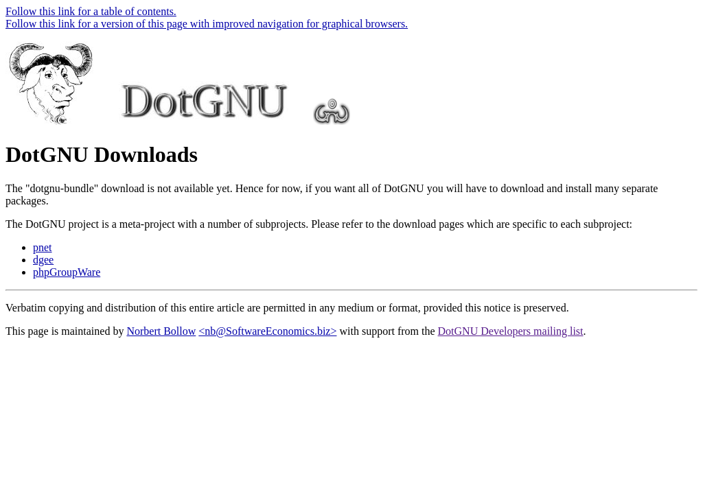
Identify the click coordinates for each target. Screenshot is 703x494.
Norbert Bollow (161, 331)
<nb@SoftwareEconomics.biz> (267, 331)
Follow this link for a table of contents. (90, 11)
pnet (42, 247)
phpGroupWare (66, 272)
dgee (43, 260)
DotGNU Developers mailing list (511, 331)
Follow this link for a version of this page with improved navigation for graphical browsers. (206, 24)
